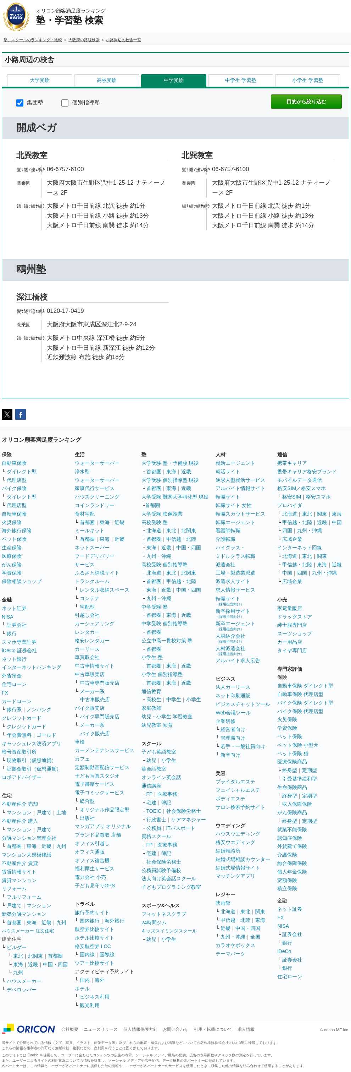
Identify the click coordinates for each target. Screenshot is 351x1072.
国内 (85, 980)
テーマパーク (230, 954)
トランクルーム (92, 581)
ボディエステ (230, 798)
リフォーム (14, 888)
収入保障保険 (297, 804)
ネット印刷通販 (233, 695)
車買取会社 (87, 657)
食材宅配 (85, 514)
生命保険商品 (292, 787)
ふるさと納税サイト (97, 573)
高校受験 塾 (154, 522)
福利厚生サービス (95, 868)
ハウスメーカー (24, 981)
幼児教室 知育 (157, 725)
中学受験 (174, 80)
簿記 (166, 802)
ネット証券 (14, 608)
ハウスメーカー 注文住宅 (28, 931)
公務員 (153, 828)
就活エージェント (235, 463)
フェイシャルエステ (238, 790)
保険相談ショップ (21, 581)
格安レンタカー (92, 640)
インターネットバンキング (31, 667)
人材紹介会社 (230, 638)
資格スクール (156, 836)
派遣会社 (225, 564)
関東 (260, 911)
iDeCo (284, 951)
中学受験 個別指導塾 (164, 623)
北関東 (35, 956)
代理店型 (17, 480)
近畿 (46, 846)
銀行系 (14, 709)
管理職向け (233, 738)
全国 (255, 937)
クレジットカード (21, 718)
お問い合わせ (175, 1029)
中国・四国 (55, 964)
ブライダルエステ (235, 781)
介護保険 (287, 855)
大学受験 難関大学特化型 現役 (175, 497)
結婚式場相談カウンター (243, 859)
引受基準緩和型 (299, 779)
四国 (287, 530)
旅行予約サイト (92, 912)
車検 (80, 742)
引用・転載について (213, 1029)
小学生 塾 (152, 657)
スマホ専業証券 (19, 642)
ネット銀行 (14, 659)
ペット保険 (14, 539)
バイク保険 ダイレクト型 (305, 703)
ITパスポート (180, 828)
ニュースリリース (101, 1029)
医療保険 (12, 556)
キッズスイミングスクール (169, 931)
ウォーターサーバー (97, 463)
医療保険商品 (292, 761)
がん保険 (12, 564)
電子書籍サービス (95, 784)
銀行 (12, 633)
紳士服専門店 (292, 625)
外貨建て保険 (292, 846)
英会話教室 (153, 769)
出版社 (87, 818)
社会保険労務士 (183, 811)
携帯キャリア (292, 463)
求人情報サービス (235, 590)
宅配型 (87, 607)
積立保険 (287, 888)
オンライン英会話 (161, 777)
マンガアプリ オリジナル (103, 826)
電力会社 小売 (90, 877)
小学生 (193, 699)
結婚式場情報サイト (238, 868)
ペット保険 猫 (292, 753)
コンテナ (90, 598)
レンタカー (87, 632)
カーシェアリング (95, 623)
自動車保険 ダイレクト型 (305, 686)
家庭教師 (151, 708)
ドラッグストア (294, 617)
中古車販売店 (90, 674)
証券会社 (17, 625)
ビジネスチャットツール (243, 704)
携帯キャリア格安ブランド (307, 471)
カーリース (87, 649)
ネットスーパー (92, 547)
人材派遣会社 (230, 651)
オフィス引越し (92, 843)
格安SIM (291, 497)
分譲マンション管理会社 (29, 838)
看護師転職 (228, 530)
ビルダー (17, 947)
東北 (18, 956)
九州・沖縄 (158, 556)
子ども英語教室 (158, 752)
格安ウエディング (235, 842)
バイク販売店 (90, 708)
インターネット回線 (299, 547)
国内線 (87, 954)
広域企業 (292, 539)
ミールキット (90, 530)
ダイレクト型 (22, 471)
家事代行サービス (95, 488)
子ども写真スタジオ (97, 776)
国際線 (107, 954)
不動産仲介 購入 (20, 821)
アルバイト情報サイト (240, 488)
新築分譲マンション (24, 914)
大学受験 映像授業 (162, 514)
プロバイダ (289, 505)
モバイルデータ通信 (299, 480)
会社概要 (69, 1029)
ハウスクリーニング (97, 497)
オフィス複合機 (92, 860)
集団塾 (30, 102)
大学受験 (40, 80)
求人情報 (246, 1029)
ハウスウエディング (238, 834)
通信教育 (151, 691)
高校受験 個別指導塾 (164, 564)
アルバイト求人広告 (238, 660)
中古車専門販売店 (99, 683)
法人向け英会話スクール (168, 878)
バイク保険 (14, 488)
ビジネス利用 (95, 997)
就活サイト (228, 471)
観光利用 (90, 1005)
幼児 (151, 760)
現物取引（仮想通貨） (31, 760)
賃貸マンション (19, 880)
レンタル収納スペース (104, 590)
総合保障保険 (292, 863)
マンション (19, 812)
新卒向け (230, 755)
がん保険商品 (292, 812)
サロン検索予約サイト (240, 807)
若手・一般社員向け (243, 746)
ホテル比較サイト (95, 938)
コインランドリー (95, 505)
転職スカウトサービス (240, 514)
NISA (7, 617)
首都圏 (14, 846)
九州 (61, 846)
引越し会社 (87, 615)
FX (5, 693)
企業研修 (225, 721)
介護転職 (225, 539)
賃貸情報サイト (19, 872)
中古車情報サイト (95, 666)
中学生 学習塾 (240, 80)
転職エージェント (235, 522)
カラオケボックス (235, 945)
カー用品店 (289, 642)
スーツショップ (294, 633)
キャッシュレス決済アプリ (31, 743)
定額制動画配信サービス (102, 767)
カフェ (82, 759)
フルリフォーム (24, 897)
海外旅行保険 (17, 530)
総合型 (87, 801)
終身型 (289, 770)
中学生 (173, 699)
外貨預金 (12, 676)
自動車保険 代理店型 (300, 694)
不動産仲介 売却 (20, 804)
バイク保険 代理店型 (300, 711)
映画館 (223, 903)
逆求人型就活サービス (240, 480)
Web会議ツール (233, 712)
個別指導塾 (80, 102)
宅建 (151, 802)
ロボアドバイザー (21, 777)
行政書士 (156, 819)
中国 (337, 522)
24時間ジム (154, 922)
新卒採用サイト (233, 613)
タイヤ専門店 (292, 650)
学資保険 (12, 573)
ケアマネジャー (188, 819)
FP (149, 794)
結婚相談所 (228, 851)
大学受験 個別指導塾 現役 (170, 480)
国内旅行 (90, 921)
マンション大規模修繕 (26, 855)
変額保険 (287, 880)
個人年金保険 (292, 872)
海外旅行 (114, 921)
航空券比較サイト (95, 929)
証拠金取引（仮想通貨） (34, 769)
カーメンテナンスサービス (104, 750)
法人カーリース (233, 687)
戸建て (44, 812)
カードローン (17, 701)
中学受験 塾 (154, 607)
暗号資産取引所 (19, 752)
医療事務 (167, 794)
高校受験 (107, 80)
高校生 (153, 699)
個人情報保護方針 (140, 1029)
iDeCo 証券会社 (19, 650)
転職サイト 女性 (234, 505)
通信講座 (151, 786)
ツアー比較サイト (95, 963)
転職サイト (228, 497)
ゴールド (46, 735)
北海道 (153, 530)
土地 (61, 812)
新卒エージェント (235, 626)
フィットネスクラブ (163, 914)
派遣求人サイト (233, 581)
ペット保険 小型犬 (297, 745)
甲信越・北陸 (181, 539)
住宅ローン (14, 684)
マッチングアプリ (235, 876)
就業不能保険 (292, 829)
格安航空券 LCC (93, 946)
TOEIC (154, 811)
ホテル (82, 988)
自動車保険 (14, 463)
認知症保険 (289, 838)
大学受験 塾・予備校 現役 (170, 463)
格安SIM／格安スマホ (301, 488)
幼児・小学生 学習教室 (167, 716)
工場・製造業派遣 (235, 573)
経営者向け (233, 729)
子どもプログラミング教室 (171, 887)
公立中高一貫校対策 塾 (167, 640)
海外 (100, 980)
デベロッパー (22, 989)
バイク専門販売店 (99, 716)
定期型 (309, 770)
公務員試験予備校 (161, 870)
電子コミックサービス (99, 792)
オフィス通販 (90, 852)
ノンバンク (39, 709)
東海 (32, 846)
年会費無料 (19, 735)
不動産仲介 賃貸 (20, 863)
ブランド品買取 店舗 (98, 835)
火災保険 (12, 522)
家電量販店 (289, 608)
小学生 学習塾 (307, 80)
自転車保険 (14, 514)
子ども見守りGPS (95, 885)
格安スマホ (318, 497)
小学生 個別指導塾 (162, 674)
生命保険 (12, 547)
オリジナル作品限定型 (104, 809)
